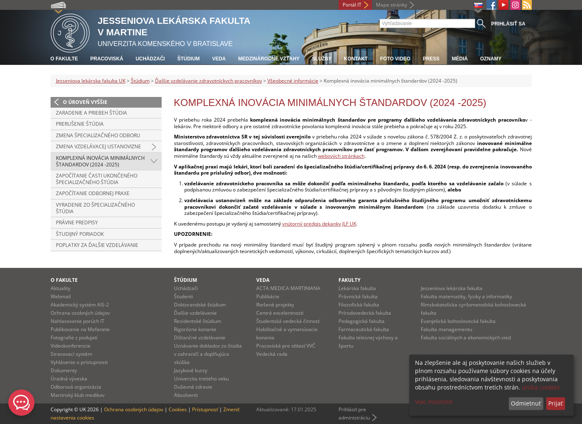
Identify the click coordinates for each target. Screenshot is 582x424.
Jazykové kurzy (190, 370)
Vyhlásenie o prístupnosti (79, 362)
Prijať (555, 403)
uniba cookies (541, 387)
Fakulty (349, 280)
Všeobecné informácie (292, 80)
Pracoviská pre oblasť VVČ (285, 345)
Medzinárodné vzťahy (268, 59)
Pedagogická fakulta (362, 321)
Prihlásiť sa (508, 24)
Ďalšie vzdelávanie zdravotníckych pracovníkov (208, 80)
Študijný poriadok (80, 233)
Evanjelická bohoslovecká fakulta (458, 321)
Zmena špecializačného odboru (98, 135)
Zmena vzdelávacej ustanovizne (98, 146)
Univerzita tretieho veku (201, 378)
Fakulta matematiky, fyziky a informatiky (466, 296)
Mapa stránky (391, 4)
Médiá (460, 59)
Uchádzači (150, 59)
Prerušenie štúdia (80, 123)
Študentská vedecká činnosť (288, 321)
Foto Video (395, 59)
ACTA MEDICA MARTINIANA (288, 288)
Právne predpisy (77, 222)
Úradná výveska (69, 378)
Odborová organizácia (76, 386)
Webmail (61, 296)
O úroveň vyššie (85, 102)
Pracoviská (106, 59)
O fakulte (64, 59)
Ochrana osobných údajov (80, 312)
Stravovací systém (71, 353)
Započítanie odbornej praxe (93, 193)
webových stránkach (341, 155)
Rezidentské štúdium (197, 321)
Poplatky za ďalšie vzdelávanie (97, 245)
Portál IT (352, 4)
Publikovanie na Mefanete (80, 329)
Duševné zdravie (193, 386)
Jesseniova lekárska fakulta (451, 288)
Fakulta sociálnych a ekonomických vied (466, 337)
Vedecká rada (272, 353)
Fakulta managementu (446, 329)
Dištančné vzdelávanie (199, 337)
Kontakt (356, 59)
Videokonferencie (70, 345)
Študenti (183, 296)
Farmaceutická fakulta (364, 329)
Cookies (178, 409)
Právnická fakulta (358, 296)
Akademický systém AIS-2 (80, 304)
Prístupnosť (205, 409)
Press (431, 59)
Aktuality (60, 288)
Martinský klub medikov (77, 395)
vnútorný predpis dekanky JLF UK (319, 223)
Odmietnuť (526, 403)
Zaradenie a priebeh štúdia (91, 112)
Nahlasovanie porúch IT (77, 321)
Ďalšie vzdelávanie (195, 312)
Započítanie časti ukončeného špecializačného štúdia (96, 179)
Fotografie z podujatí (74, 337)
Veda (219, 59)
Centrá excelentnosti (280, 312)
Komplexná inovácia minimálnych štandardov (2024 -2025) (100, 161)
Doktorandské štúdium (200, 304)
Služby (322, 59)
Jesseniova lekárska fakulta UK (90, 80)
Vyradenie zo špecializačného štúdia (95, 208)
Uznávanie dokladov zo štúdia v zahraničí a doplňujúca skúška (208, 354)
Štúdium (188, 59)
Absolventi (186, 395)
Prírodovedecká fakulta (365, 312)
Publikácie (267, 296)
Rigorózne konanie (195, 329)
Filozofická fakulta (359, 304)
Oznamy (490, 59)
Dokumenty (64, 370)
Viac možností (434, 402)
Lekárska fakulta (357, 288)
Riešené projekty (275, 304)
